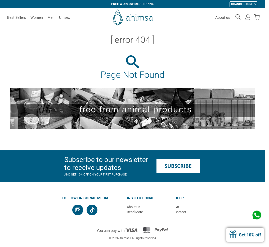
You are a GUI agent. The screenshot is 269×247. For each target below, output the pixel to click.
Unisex (64, 17)
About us (222, 17)
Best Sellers (16, 17)
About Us (133, 207)
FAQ (177, 207)
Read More (135, 212)
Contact (180, 212)
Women (36, 17)
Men (51, 17)
